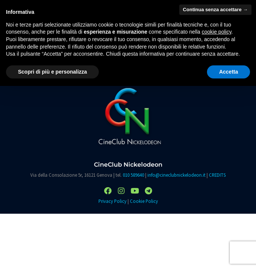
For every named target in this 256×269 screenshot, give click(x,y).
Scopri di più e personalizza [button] (52, 72)
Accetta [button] (228, 72)
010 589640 (133, 175)
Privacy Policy (112, 201)
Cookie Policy (144, 201)
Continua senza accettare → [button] (215, 9)
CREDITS (217, 175)
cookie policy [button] (216, 32)
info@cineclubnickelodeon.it (176, 175)
